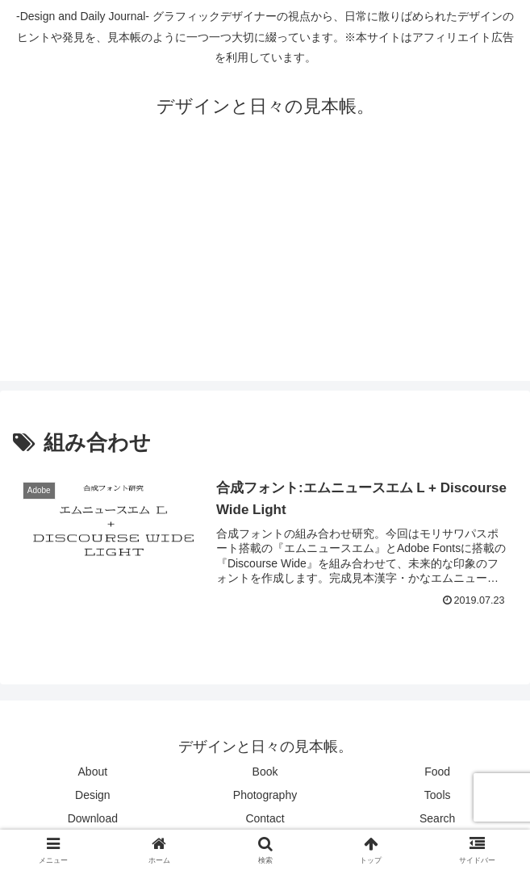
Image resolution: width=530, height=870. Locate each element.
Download (93, 818)
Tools (437, 794)
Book (265, 771)
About (93, 771)
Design (93, 794)
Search (437, 818)
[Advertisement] (265, 268)
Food (437, 771)
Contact (264, 818)
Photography (265, 794)
